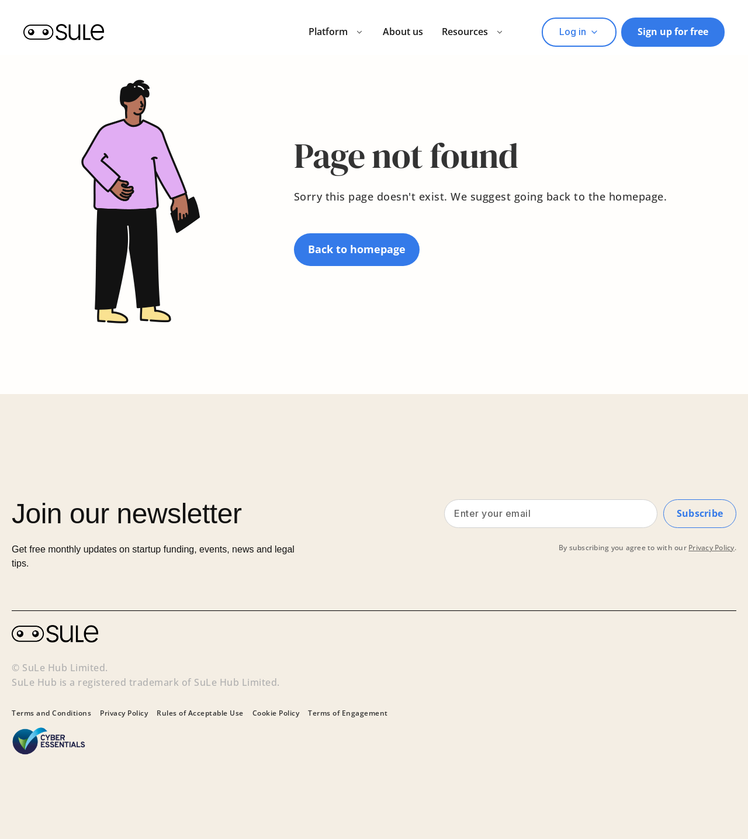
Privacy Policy (711, 552)
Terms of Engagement (348, 713)
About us (403, 31)
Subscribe (699, 515)
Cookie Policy (276, 713)
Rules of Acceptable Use (200, 713)
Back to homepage (357, 249)
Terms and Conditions (51, 713)
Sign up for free (673, 31)
